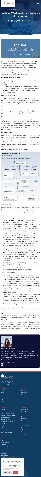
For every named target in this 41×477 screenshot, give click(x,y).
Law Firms (23, 423)
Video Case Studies (5, 446)
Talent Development (5, 397)
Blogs (14, 9)
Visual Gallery (3, 453)
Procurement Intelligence (7, 421)
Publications (3, 451)
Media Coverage (4, 455)
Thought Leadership (5, 442)
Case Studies (3, 444)
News (2, 399)
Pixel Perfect (24, 397)
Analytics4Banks (4, 430)
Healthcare (23, 418)
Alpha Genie (3, 409)
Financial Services (25, 411)
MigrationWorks (24, 390)
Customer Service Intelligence (8, 415)
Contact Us (3, 403)
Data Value (23, 394)
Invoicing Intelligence (6, 417)
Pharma (22, 427)
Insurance (23, 420)
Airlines (22, 429)
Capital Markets (24, 409)
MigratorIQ (3, 423)
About (2, 390)
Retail (22, 416)
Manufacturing (24, 414)
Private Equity (24, 434)
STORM (2, 425)
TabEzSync (6, 432)
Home (10, 9)
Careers (2, 401)
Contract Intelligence (6, 419)
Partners (2, 392)
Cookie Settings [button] (7, 472)
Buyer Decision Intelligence (8, 413)
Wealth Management (25, 425)
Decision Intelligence (25, 392)
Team (2, 394)
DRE (2, 427)
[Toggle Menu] (38, 4)
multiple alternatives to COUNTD (30, 281)
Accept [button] (15, 472)
